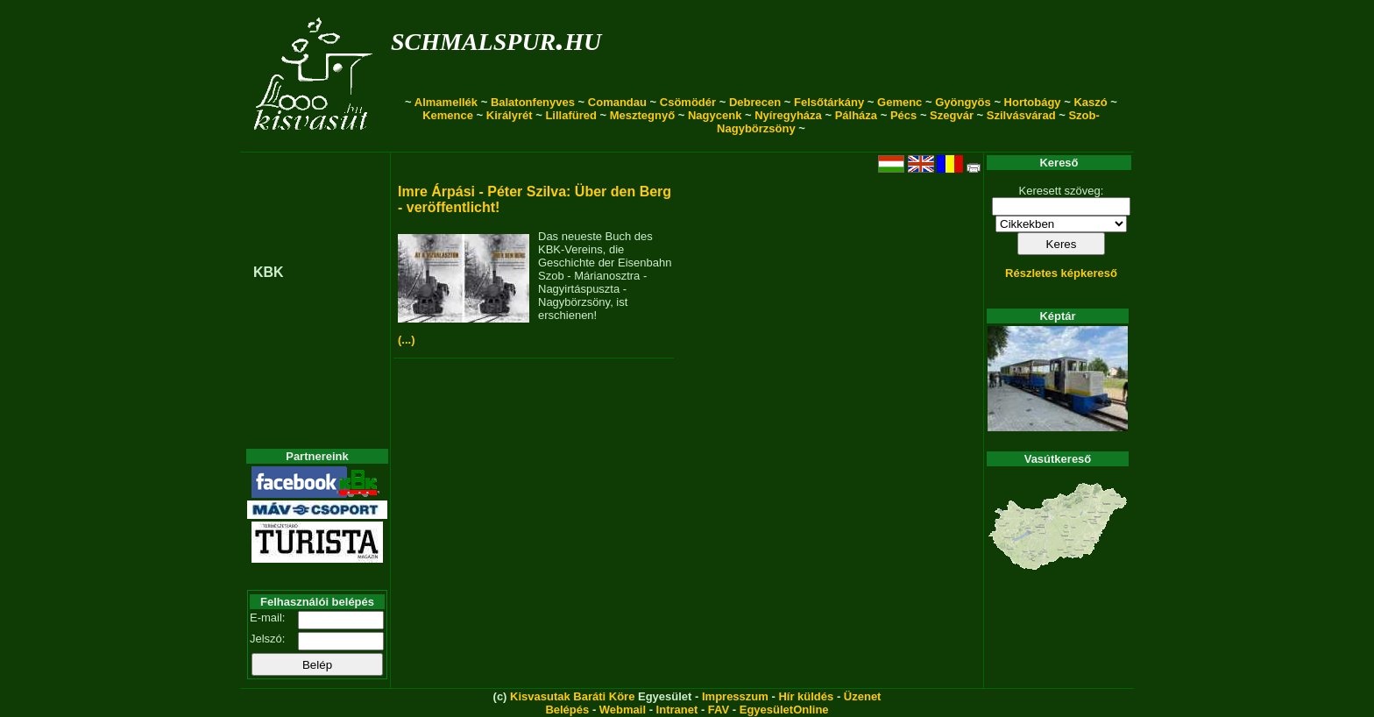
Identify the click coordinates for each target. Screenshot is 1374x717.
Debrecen (755, 102)
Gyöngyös (963, 102)
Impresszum (735, 696)
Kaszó (1090, 102)
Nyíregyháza (788, 115)
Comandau (617, 102)
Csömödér (688, 102)
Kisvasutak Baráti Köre (572, 696)
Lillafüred (571, 115)
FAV (718, 709)
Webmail (622, 709)
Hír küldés (805, 696)
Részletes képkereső (1061, 273)
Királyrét (509, 115)
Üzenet (863, 696)
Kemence (447, 115)
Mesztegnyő (642, 115)
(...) (406, 339)
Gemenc (899, 102)
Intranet (677, 709)
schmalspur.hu (496, 38)
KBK (268, 272)
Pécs (903, 115)
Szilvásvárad (1021, 115)
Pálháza (856, 115)
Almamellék (446, 102)
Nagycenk (714, 115)
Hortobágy (1032, 102)
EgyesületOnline (784, 709)
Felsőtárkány (829, 102)
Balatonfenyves (533, 102)
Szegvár (952, 115)
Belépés (567, 709)
